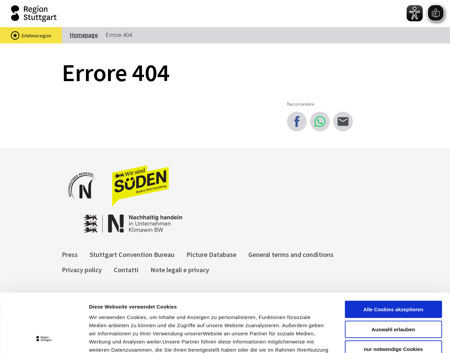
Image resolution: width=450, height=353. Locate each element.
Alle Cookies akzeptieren (393, 255)
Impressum (103, 312)
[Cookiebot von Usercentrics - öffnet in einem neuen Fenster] (44, 340)
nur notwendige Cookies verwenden (393, 298)
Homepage (84, 35)
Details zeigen (361, 339)
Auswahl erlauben (393, 275)
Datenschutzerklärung (150, 312)
